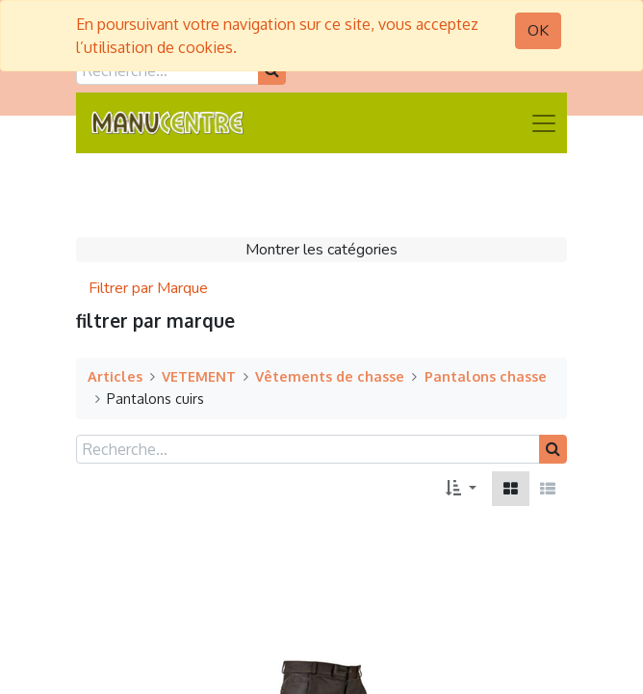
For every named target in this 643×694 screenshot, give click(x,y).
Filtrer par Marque (148, 288)
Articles (115, 376)
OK (538, 30)
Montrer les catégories (321, 249)
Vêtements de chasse (329, 376)
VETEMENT (199, 376)
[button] (461, 488)
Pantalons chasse (485, 376)
